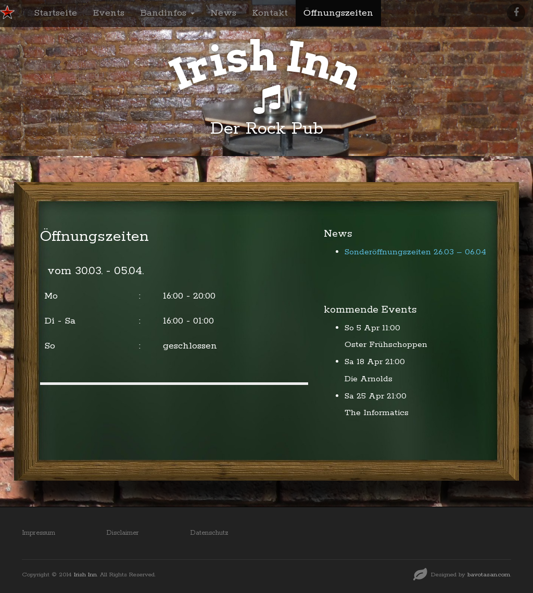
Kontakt (270, 13)
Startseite (55, 13)
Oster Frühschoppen (386, 344)
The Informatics (377, 412)
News (223, 13)
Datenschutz (209, 533)
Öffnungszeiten (338, 13)
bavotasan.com (488, 574)
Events (108, 13)
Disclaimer (122, 533)
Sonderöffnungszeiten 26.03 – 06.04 (415, 252)
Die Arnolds (368, 378)
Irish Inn (85, 574)
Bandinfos (167, 13)
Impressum (38, 533)
